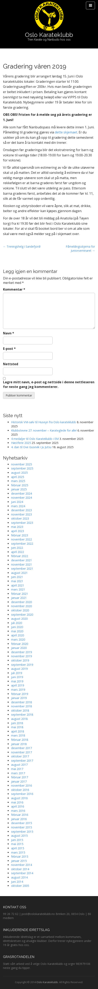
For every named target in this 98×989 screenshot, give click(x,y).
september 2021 (22, 568)
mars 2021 (18, 589)
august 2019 (19, 669)
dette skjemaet (66, 132)
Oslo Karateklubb (49, 34)
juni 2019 (17, 677)
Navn (8, 333)
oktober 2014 (20, 869)
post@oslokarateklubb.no (38, 914)
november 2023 (21, 514)
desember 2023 (21, 510)
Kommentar (14, 289)
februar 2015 (19, 856)
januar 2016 (19, 819)
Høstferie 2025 (21, 443)
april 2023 (17, 531)
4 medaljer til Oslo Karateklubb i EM (35, 439)
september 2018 (22, 714)
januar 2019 (19, 698)
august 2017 (19, 765)
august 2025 (19, 473)
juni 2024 (17, 502)
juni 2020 (17, 627)
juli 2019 (16, 673)
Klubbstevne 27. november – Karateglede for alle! (44, 430)
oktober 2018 (20, 710)
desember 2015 (21, 823)
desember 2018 (21, 702)
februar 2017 (19, 777)
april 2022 (17, 552)
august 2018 (19, 719)
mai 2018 (17, 727)
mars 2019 (18, 690)
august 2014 (19, 877)
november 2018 (21, 706)
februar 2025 (19, 485)
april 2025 (17, 477)
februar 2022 (19, 556)
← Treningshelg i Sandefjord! (22, 246)
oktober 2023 (20, 518)
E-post (9, 348)
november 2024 (21, 497)
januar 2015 (19, 861)
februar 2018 (19, 740)
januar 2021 (19, 598)
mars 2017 (18, 773)
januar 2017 (19, 781)
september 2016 (22, 794)
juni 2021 (17, 577)
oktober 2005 (20, 886)
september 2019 (22, 665)
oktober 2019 (20, 660)
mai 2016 (17, 802)
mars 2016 (18, 811)
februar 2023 (19, 535)
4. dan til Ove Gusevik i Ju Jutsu (31, 447)
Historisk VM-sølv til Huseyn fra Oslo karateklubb (43, 422)
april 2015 (17, 848)
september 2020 (22, 614)
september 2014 (22, 873)
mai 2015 (17, 844)
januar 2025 (19, 489)
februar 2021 (19, 594)
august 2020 (19, 619)
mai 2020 (17, 631)
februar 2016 (19, 815)
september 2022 (22, 544)
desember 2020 (21, 602)
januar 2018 (19, 744)
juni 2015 (17, 840)
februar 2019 (19, 694)
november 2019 (21, 656)
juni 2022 (17, 548)
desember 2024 (21, 493)
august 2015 (19, 836)
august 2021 (19, 573)
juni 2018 (17, 723)
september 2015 (22, 831)
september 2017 (22, 760)
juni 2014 (17, 882)
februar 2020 (19, 644)
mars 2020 (18, 639)
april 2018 (17, 731)
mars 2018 (18, 735)
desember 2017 (21, 748)
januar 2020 (19, 648)
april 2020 (17, 635)
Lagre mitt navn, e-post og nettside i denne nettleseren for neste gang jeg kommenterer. (48, 384)
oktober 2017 (20, 756)
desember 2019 (21, 652)
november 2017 (21, 752)
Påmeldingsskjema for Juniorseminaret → (80, 248)
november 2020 (21, 606)
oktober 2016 (20, 790)
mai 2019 (17, 681)
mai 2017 (17, 769)
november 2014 (21, 865)
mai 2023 (17, 527)
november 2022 (21, 539)
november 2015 (21, 827)
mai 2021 (17, 581)
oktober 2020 (20, 610)
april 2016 (17, 806)
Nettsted (10, 364)
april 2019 (17, 685)
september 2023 (22, 523)
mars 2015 (18, 852)
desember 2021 (21, 560)
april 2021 (17, 585)
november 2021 (21, 564)
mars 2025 (18, 481)
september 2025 (22, 468)
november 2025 (21, 464)
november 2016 (21, 785)
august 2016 (19, 798)
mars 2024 (18, 506)
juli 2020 (16, 623)
